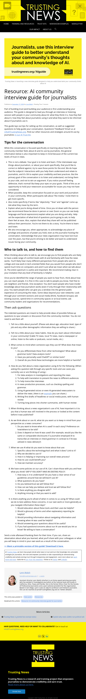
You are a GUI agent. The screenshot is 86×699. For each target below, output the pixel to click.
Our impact (34, 29)
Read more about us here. (21, 684)
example (48, 393)
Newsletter (77, 24)
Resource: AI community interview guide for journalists (42, 601)
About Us (47, 29)
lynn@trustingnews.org (28, 576)
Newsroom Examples (59, 24)
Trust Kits (41, 24)
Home (6, 24)
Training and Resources (23, 24)
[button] (55, 29)
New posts (28, 597)
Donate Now (16, 691)
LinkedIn (64, 560)
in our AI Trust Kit (23, 135)
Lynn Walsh (29, 104)
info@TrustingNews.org (15, 132)
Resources (39, 597)
